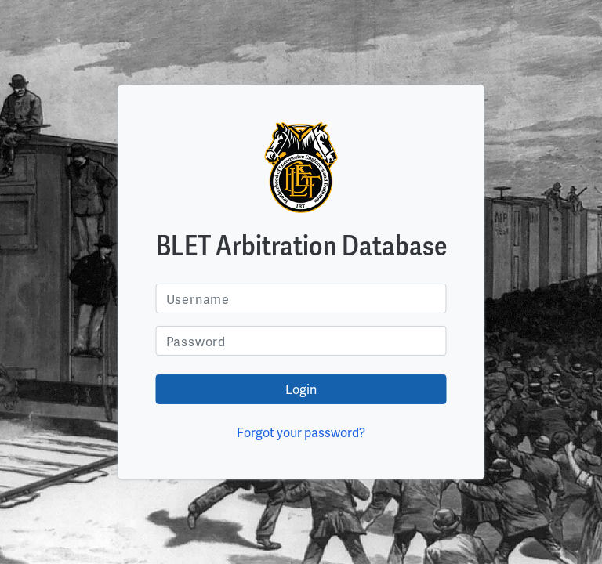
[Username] (301, 298)
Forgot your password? (301, 432)
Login (301, 389)
